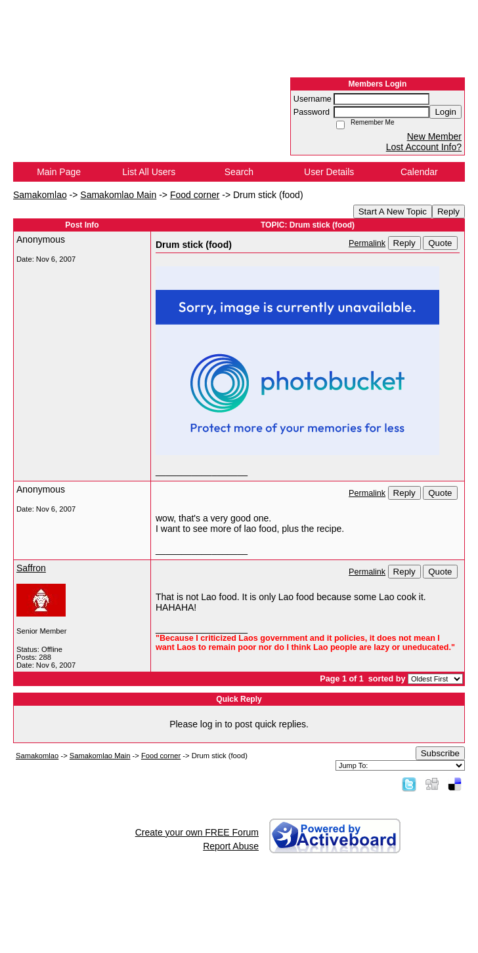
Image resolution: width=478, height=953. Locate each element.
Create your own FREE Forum (197, 832)
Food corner (194, 195)
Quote (440, 243)
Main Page (59, 172)
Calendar (419, 172)
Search (239, 172)
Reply (448, 211)
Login (445, 112)
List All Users (148, 172)
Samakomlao (40, 195)
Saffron (31, 568)
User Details (329, 172)
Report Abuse (231, 846)
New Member (434, 136)
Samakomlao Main (118, 195)
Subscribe (440, 753)
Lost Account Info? (424, 147)
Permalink (367, 243)
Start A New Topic (392, 211)
